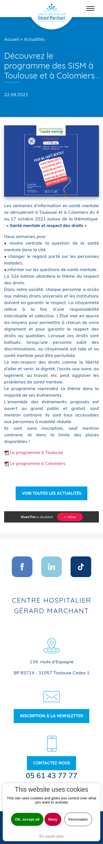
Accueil (11, 39)
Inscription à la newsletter (51, 715)
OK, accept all (27, 819)
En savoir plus (52, 836)
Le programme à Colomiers (34, 463)
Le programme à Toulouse (33, 452)
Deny (52, 819)
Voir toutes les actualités (51, 493)
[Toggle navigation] (90, 8)
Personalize (78, 819)
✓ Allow (70, 517)
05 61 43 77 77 (51, 775)
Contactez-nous (51, 763)
